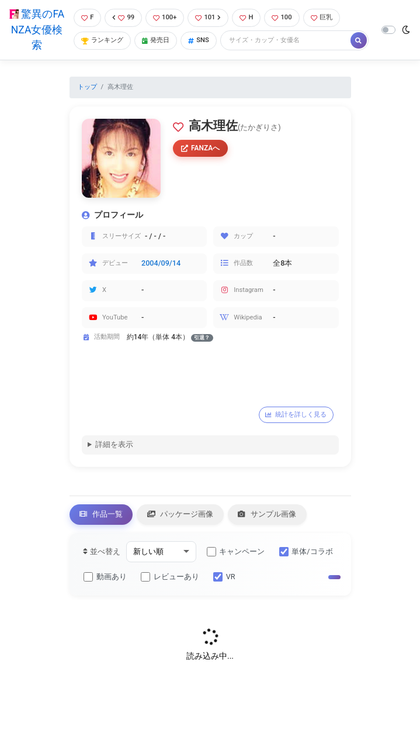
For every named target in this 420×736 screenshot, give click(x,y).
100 (281, 17)
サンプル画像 (267, 514)
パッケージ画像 (180, 514)
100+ (164, 17)
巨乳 (321, 17)
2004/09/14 (161, 263)
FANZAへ (200, 148)
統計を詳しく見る (296, 414)
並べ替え (101, 551)
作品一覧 (101, 514)
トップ (87, 87)
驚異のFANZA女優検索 (36, 29)
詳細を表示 (114, 444)
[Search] (286, 40)
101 (208, 17)
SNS (198, 40)
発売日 (155, 40)
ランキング (102, 40)
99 (123, 17)
